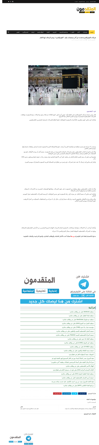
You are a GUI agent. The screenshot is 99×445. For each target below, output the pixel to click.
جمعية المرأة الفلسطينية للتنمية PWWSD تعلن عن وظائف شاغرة (72, 339)
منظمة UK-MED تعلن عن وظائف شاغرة (79, 351)
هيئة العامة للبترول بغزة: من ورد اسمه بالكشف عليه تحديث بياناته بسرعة (70, 386)
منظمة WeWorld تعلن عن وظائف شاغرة (79, 316)
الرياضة (31, 32)
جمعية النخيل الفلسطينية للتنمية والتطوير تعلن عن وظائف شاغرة (72, 335)
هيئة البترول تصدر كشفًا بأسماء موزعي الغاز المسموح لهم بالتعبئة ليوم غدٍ (70, 362)
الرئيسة (90, 32)
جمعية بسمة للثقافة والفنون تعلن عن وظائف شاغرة (76, 355)
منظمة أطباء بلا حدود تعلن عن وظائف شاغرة (78, 343)
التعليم (71, 32)
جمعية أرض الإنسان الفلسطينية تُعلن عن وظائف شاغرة (75, 382)
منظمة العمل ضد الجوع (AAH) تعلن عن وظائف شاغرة (75, 328)
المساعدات (84, 32)
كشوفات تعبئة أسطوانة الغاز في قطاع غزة (79, 359)
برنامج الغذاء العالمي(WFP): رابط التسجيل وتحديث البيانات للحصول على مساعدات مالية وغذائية (15, 67)
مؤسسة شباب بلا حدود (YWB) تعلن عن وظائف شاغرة (75, 331)
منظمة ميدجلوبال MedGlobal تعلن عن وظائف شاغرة (75, 324)
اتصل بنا (74, 1)
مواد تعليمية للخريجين (62, 32)
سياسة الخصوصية (80, 1)
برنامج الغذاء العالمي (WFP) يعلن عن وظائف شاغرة (76, 390)
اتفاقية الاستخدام (91, 1)
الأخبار (77, 32)
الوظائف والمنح (39, 32)
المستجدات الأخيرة (73, 43)
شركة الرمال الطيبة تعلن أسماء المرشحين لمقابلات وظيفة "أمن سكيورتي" (69, 366)
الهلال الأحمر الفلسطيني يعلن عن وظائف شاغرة (77, 370)
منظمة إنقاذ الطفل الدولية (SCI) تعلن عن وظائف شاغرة (75, 378)
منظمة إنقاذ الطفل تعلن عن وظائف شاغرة (79, 320)
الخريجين (53, 32)
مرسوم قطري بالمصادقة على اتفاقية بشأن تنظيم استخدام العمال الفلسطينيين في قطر (15, 95)
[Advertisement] (33, 17)
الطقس (16, 32)
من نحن (85, 1)
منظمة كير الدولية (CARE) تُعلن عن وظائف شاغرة (76, 347)
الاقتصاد (46, 32)
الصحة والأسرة (24, 32)
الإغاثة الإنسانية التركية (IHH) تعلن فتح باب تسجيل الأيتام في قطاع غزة (71, 374)
